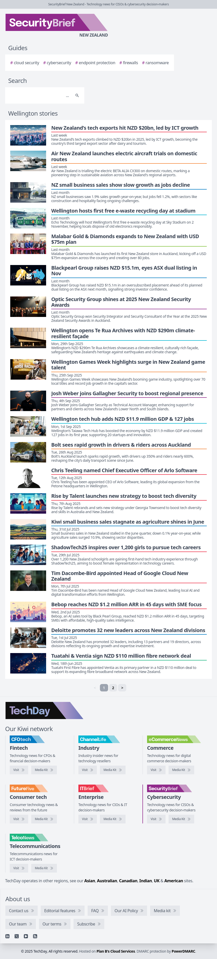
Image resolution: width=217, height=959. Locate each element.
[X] (17, 936)
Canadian (128, 881)
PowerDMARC (183, 951)
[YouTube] (26, 936)
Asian (89, 881)
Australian (107, 881)
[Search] (39, 95)
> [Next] (122, 687)
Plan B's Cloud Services (116, 951)
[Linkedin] (7, 936)
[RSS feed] (35, 936)
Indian (145, 881)
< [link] (95, 687)
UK (157, 881)
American (173, 881)
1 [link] (104, 687)
